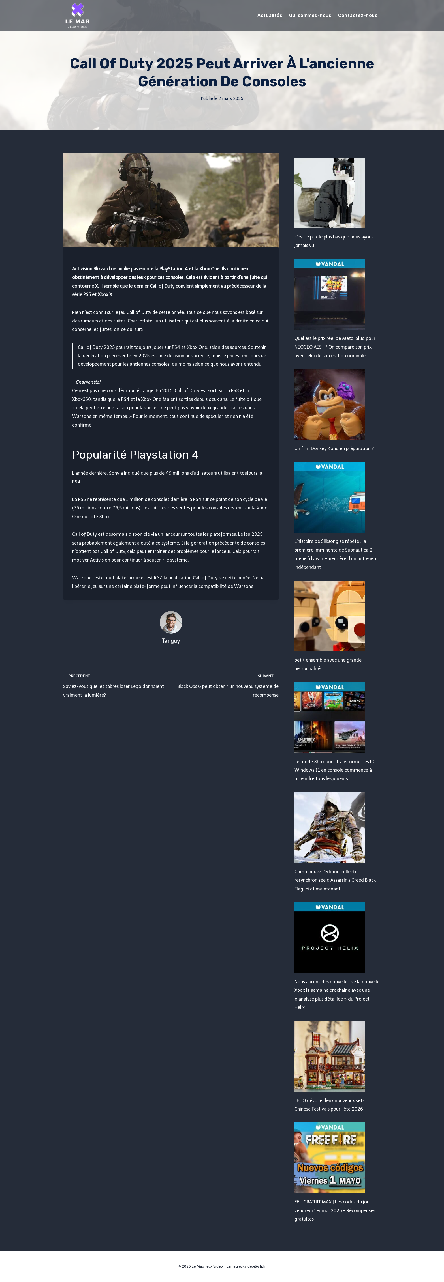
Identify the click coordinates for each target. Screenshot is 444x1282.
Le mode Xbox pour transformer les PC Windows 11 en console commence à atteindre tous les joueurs (334, 770)
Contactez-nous (357, 15)
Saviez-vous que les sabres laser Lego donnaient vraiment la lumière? (114, 685)
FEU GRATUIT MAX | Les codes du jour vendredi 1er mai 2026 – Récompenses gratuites (334, 1210)
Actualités (269, 15)
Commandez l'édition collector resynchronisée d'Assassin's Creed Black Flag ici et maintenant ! (335, 880)
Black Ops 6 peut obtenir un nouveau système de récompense (227, 685)
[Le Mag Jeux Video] (77, 15)
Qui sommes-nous (310, 15)
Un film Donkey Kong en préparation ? (334, 448)
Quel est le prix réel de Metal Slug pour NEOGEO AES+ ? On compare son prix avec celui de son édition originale (334, 347)
